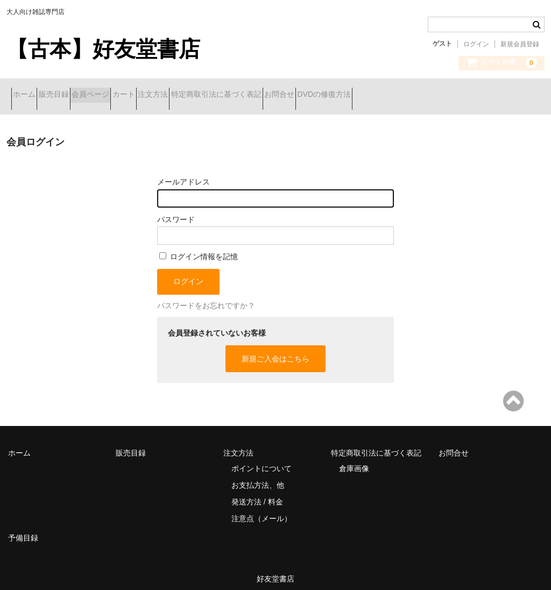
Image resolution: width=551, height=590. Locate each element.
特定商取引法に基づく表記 (316, 95)
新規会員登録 (519, 44)
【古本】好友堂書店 (103, 49)
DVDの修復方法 (463, 95)
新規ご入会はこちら (275, 350)
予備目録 (23, 529)
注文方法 (234, 95)
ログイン (476, 44)
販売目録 (77, 95)
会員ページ (133, 95)
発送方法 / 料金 (257, 493)
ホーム (29, 95)
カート (185, 95)
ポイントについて (261, 460)
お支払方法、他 (257, 477)
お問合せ (399, 95)
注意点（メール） (261, 510)
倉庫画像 (354, 460)
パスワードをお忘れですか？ (206, 297)
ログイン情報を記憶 (198, 248)
